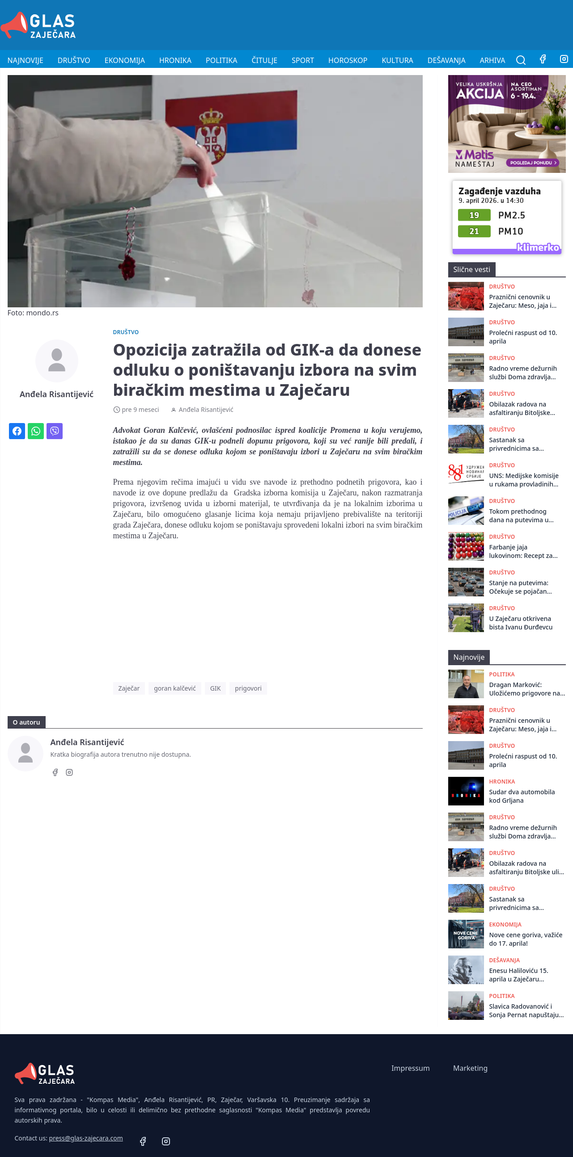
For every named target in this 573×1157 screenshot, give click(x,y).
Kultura (397, 60)
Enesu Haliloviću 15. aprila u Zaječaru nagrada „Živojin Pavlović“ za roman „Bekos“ (518, 975)
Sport (303, 60)
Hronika (175, 60)
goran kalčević (174, 688)
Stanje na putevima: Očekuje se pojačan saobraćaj (519, 587)
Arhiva (492, 60)
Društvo (74, 60)
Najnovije (25, 60)
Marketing (470, 1068)
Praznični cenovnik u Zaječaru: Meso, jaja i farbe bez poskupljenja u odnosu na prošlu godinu (523, 301)
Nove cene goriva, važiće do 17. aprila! (526, 939)
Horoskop (347, 60)
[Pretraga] (521, 60)
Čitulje (264, 60)
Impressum (410, 1068)
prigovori (248, 688)
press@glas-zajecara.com (86, 1138)
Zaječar (129, 688)
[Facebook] (543, 60)
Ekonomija (125, 60)
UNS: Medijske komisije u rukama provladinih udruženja (524, 480)
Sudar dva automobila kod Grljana (522, 796)
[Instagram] (69, 774)
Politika (221, 60)
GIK (215, 688)
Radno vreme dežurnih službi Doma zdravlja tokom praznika (523, 372)
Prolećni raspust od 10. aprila (523, 336)
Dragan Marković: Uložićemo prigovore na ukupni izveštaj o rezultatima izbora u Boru (527, 689)
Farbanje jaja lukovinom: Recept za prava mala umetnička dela (522, 551)
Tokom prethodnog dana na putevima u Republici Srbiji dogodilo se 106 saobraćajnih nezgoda (522, 515)
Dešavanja (447, 60)
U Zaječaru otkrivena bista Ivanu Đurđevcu (521, 622)
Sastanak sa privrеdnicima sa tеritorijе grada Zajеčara (514, 444)
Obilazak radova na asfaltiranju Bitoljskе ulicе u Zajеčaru (519, 408)
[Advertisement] (410, 24)
